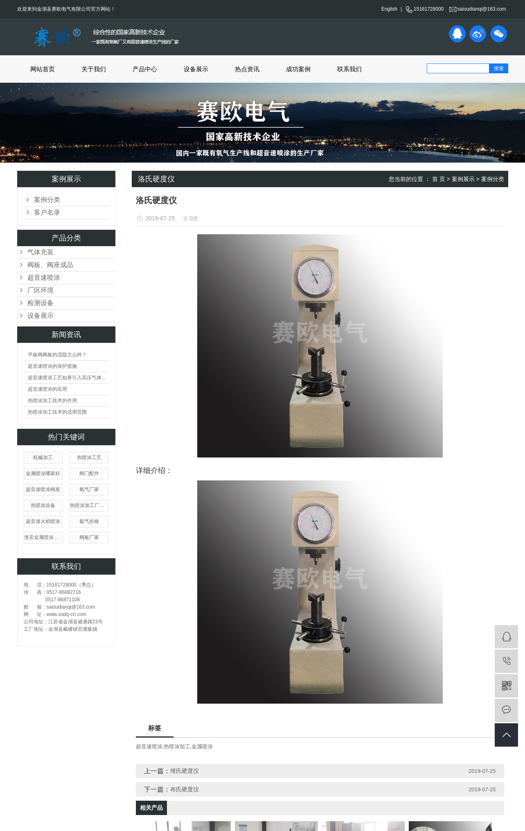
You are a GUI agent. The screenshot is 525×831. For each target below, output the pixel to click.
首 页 (438, 179)
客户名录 (47, 212)
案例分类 (47, 199)
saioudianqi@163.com (477, 9)
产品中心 (145, 69)
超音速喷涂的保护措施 (52, 366)
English (389, 9)
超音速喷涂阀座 (43, 489)
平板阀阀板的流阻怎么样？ (57, 355)
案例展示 (463, 179)
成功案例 (298, 69)
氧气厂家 (89, 489)
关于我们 (93, 69)
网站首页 (42, 69)
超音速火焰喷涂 (43, 521)
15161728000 (425, 9)
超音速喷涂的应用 (47, 389)
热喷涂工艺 (89, 457)
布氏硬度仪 (184, 789)
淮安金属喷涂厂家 (43, 537)
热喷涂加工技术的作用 (52, 400)
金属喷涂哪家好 (43, 473)
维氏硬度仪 (184, 771)
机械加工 (43, 457)
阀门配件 (89, 473)
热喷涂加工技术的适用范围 (57, 412)
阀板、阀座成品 (50, 264)
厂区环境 (40, 290)
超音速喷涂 (43, 277)
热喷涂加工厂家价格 (89, 505)
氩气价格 (89, 521)
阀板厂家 (89, 537)
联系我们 (349, 69)
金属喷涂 (202, 746)
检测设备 (40, 302)
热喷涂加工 (177, 746)
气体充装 (40, 252)
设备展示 (196, 69)
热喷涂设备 (43, 505)
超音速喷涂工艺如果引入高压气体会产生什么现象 (68, 377)
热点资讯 (247, 69)
